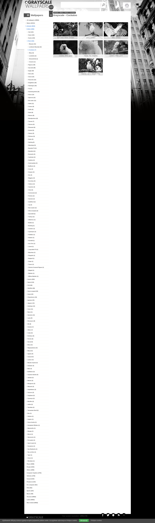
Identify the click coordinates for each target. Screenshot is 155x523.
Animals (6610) (31, 26)
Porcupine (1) (31, 440)
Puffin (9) (30, 109)
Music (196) (30, 493)
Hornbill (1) (31, 240)
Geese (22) (31, 76)
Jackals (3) (31, 377)
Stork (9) (30, 112)
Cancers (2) (31, 392)
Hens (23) (31, 73)
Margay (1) (30, 431)
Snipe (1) (30, 261)
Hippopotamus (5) (33, 347)
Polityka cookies (96, 520)
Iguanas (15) (31, 300)
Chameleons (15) (32, 297)
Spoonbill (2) (31, 213)
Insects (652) (31, 279)
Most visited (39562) (32, 502)
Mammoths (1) (32, 428)
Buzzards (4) (31, 154)
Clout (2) (30, 190)
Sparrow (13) (31, 97)
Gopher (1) (31, 419)
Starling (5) (31, 142)
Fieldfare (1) (31, 234)
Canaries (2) (31, 187)
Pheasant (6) (31, 127)
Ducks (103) (31, 38)
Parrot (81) (31, 41)
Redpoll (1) (31, 258)
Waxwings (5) (32, 145)
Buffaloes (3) (31, 371)
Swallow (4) (31, 160)
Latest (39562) (31, 499)
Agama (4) (30, 353)
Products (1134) (31, 481)
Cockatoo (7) (32, 50)
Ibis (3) (30, 175)
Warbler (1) (31, 273)
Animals (56, 12)
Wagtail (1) (31, 270)
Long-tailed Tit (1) (33, 249)
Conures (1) (32, 61)
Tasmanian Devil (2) (33, 410)
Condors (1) (31, 228)
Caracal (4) (31, 356)
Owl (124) (31, 32)
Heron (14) (31, 94)
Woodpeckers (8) (33, 118)
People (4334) (30, 467)
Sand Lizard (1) (32, 443)
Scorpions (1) (31, 446)
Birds (61, 12)
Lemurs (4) (31, 359)
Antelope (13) (31, 306)
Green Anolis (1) (32, 422)
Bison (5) (30, 344)
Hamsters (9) (31, 315)
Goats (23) (30, 294)
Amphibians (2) (32, 389)
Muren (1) (30, 434)
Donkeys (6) (31, 336)
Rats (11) (30, 312)
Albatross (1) (31, 219)
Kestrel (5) (31, 130)
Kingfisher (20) (32, 82)
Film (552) (29, 487)
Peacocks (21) (32, 79)
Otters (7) (30, 330)
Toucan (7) (31, 121)
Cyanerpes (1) (32, 231)
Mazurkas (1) (31, 252)
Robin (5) (30, 139)
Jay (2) (30, 204)
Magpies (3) (31, 178)
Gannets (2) (31, 198)
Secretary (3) (31, 181)
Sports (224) (30, 490)
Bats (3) (30, 368)
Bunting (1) (31, 225)
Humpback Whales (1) (34, 425)
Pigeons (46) (31, 64)
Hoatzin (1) (31, 237)
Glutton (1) (31, 416)
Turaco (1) (31, 264)
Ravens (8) (31, 115)
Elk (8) (29, 324)
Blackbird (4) (31, 151)
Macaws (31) (32, 44)
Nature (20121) (31, 23)
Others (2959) (30, 470)
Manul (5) (30, 350)
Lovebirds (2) (32, 55)
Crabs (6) (30, 333)
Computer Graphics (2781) (34, 473)
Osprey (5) (31, 133)
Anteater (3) (31, 365)
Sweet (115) (31, 282)
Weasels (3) (31, 386)
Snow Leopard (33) (33, 291)
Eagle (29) (31, 70)
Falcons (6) (31, 124)
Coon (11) (30, 309)
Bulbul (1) (31, 222)
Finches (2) (31, 195)
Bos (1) (30, 413)
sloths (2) (30, 404)
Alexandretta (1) (33, 58)
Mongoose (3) (31, 383)
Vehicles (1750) (31, 476)
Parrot (66, 12)
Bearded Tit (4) (32, 148)
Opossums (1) (31, 437)
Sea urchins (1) (32, 452)
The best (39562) (31, 496)
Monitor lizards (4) (33, 362)
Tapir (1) (30, 455)
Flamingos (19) (32, 85)
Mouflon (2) (31, 401)
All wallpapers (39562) (33, 20)
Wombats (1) (31, 461)
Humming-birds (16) (33, 91)
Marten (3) (30, 380)
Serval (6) (30, 341)
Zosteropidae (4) (32, 163)
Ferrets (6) (30, 338)
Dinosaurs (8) (31, 321)
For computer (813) (32, 484)
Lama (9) (30, 318)
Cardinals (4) (31, 157)
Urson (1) (30, 458)
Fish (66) (30, 285)
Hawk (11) (31, 103)
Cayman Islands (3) (33, 374)
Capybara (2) (31, 395)
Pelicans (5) (31, 136)
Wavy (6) (31, 53)
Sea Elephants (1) (32, 449)
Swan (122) (31, 35)
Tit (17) (30, 88)
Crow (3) (30, 169)
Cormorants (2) (32, 193)
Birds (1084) (31, 29)
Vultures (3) (31, 184)
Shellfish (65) (31, 288)
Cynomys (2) (31, 398)
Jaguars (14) (31, 303)
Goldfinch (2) (32, 201)
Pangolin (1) (31, 255)
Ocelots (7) (31, 327)
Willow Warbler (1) (33, 276)
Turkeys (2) (31, 216)
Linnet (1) (31, 246)
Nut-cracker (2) (32, 207)
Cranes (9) (31, 106)
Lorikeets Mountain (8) (35, 47)
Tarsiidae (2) (31, 407)
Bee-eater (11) (32, 100)
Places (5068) (30, 464)
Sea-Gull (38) (31, 67)
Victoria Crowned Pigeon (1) (36, 267)
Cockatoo (72, 12)
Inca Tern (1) (31, 243)
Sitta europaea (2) (33, 210)
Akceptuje (83, 520)
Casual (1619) (30, 478)
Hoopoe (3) (31, 172)
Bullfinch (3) (31, 166)
